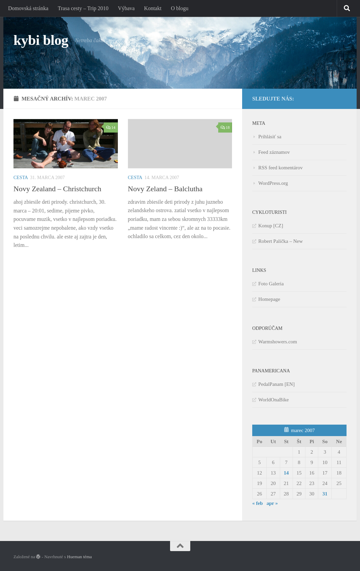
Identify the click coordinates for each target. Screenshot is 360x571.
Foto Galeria (271, 283)
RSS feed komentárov (280, 167)
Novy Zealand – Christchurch (57, 188)
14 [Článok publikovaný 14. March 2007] (286, 473)
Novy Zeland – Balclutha (165, 188)
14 (110, 127)
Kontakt (153, 8)
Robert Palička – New (280, 241)
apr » (272, 503)
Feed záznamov (274, 152)
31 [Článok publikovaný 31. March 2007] (324, 493)
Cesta (20, 177)
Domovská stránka (28, 8)
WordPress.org (273, 183)
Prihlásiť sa (270, 136)
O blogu (179, 8)
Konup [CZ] (270, 225)
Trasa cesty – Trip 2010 (83, 8)
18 (225, 127)
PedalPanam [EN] (276, 384)
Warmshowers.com (277, 341)
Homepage (269, 299)
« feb (257, 503)
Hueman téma (79, 556)
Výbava (126, 8)
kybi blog (40, 40)
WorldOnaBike (273, 399)
